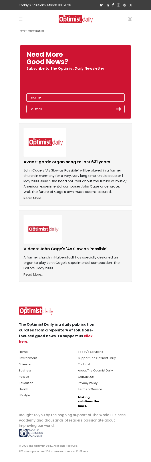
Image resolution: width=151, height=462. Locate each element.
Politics (24, 377)
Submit (118, 109)
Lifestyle (24, 395)
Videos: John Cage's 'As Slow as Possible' (65, 249)
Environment (28, 358)
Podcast (84, 364)
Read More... (33, 198)
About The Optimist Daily (95, 370)
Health (23, 389)
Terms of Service (90, 389)
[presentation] (52, 83)
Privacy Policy (87, 383)
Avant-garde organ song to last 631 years (67, 162)
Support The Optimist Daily (97, 358)
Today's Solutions (90, 352)
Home (22, 30)
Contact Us (86, 377)
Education (26, 383)
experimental (36, 30)
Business (25, 370)
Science (25, 364)
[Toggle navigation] (21, 18)
